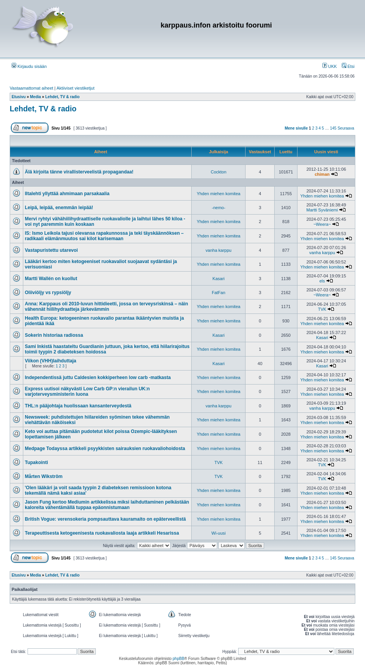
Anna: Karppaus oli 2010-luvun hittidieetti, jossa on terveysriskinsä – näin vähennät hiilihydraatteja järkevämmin (106, 306)
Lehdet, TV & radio (43, 108)
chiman (322, 174)
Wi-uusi (218, 533)
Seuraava (345, 128)
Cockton (218, 172)
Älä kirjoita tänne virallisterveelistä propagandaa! (79, 172)
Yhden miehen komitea (218, 193)
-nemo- (218, 207)
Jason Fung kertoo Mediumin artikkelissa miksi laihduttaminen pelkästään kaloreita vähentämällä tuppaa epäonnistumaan (107, 504)
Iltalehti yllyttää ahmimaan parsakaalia (67, 193)
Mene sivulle (296, 128)
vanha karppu (219, 250)
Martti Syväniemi (322, 210)
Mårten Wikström (43, 476)
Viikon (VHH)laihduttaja (50, 361)
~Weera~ (322, 224)
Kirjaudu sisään (29, 66)
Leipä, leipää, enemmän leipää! (59, 207)
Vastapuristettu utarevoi (51, 250)
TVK (322, 309)
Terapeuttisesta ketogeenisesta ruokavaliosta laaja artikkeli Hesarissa (102, 533)
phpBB (178, 658)
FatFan (218, 292)
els (322, 281)
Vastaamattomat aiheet (31, 88)
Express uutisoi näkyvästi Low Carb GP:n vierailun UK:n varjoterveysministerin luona (87, 391)
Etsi (348, 66)
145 (333, 128)
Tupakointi (36, 462)
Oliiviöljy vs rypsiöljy (48, 292)
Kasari (219, 278)
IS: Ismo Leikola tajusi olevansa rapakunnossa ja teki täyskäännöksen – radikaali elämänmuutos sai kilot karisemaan (104, 235)
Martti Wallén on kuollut (51, 278)
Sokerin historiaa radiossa (54, 335)
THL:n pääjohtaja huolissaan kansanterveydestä (78, 406)
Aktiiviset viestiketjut (76, 88)
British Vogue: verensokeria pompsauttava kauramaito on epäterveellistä (105, 519)
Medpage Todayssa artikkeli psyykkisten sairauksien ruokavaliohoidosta (105, 448)
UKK (329, 66)
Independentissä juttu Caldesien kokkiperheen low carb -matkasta (98, 377)
